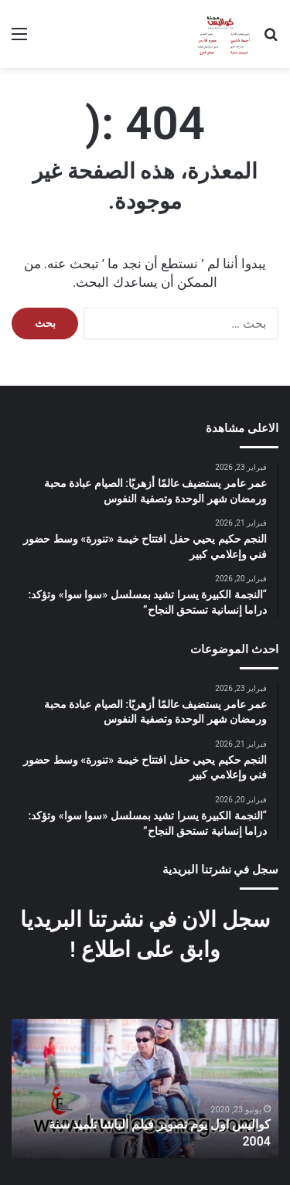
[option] (145, 1088)
